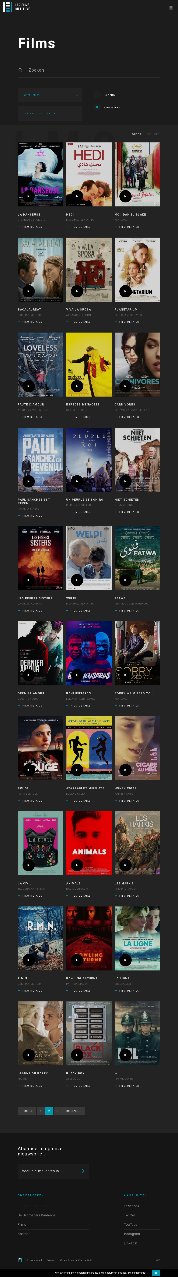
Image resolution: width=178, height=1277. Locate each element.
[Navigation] (171, 7)
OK (156, 1273)
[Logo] (16, 7)
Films (37, 48)
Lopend (104, 100)
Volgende (73, 1120)
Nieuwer (153, 144)
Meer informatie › (137, 1273)
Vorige (27, 1120)
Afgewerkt (107, 112)
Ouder (136, 144)
